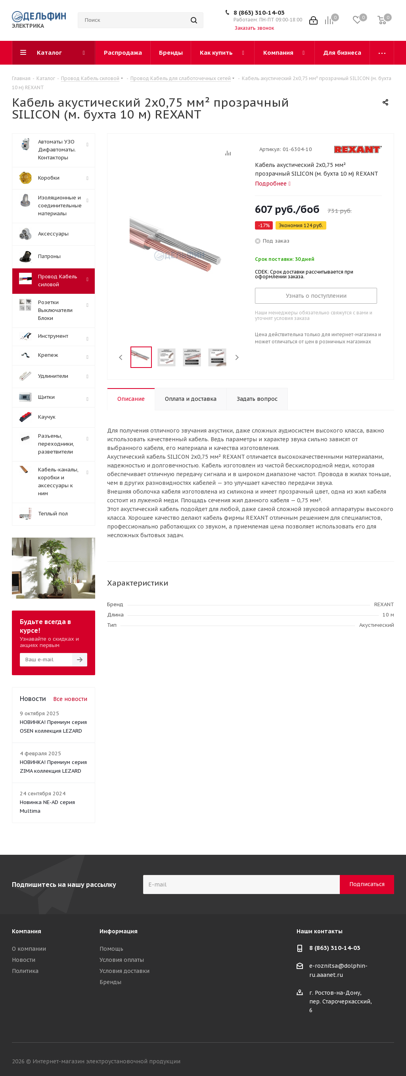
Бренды (110, 982)
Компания (26, 931)
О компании (29, 948)
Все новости (70, 699)
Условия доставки (124, 971)
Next (237, 357)
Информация (119, 931)
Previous (121, 357)
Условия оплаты (122, 959)
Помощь (111, 948)
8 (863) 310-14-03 (259, 12)
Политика (25, 971)
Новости (23, 959)
